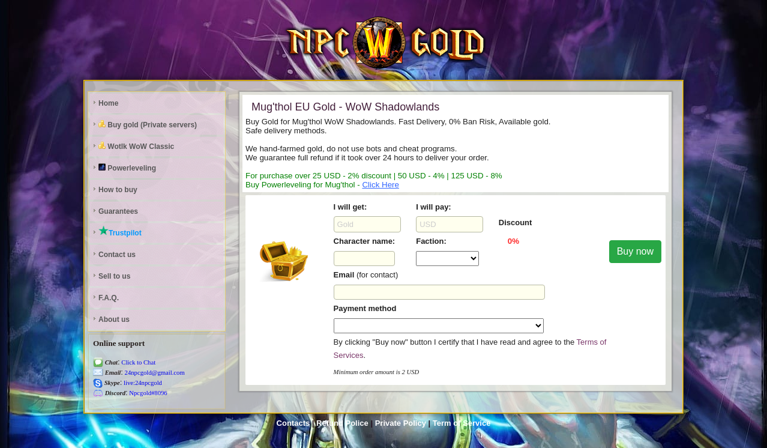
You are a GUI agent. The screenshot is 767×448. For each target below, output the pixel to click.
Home (108, 103)
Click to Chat (138, 362)
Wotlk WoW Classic (136, 146)
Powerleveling (127, 167)
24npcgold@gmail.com (154, 372)
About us (114, 319)
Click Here (380, 184)
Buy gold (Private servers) (147, 124)
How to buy (117, 190)
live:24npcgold (142, 383)
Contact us (117, 254)
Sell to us (114, 276)
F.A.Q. (108, 298)
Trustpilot (120, 231)
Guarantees (118, 211)
